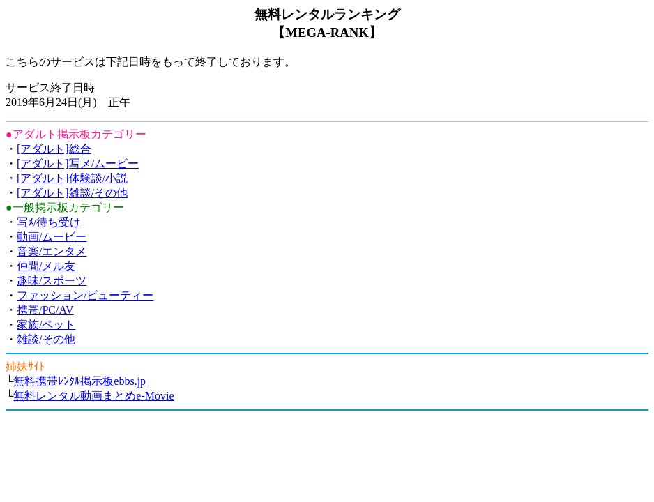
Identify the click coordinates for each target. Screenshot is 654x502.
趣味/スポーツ (51, 281)
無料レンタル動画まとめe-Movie (93, 396)
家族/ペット (46, 324)
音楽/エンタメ (51, 251)
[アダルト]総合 (54, 149)
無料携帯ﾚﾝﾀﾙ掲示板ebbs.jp (79, 381)
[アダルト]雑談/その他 (72, 193)
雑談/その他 (46, 339)
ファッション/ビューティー (85, 295)
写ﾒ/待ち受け (49, 222)
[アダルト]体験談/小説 (72, 178)
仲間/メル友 (46, 266)
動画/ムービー (51, 237)
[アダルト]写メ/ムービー (78, 163)
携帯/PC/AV (45, 310)
